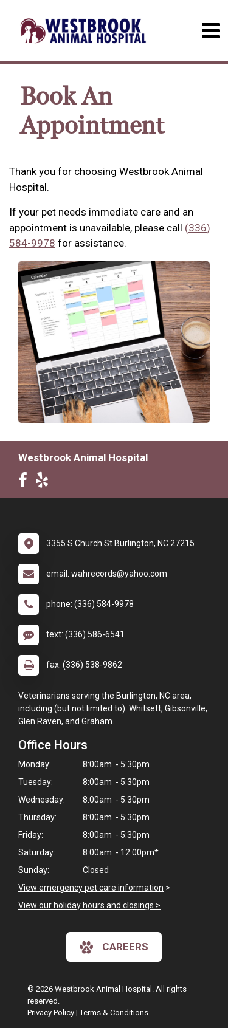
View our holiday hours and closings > (89, 905)
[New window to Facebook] (25, 482)
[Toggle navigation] (210, 30)
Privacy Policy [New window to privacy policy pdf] (50, 1012)
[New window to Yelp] (45, 482)
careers (114, 947)
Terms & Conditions (114, 1012)
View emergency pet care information (91, 888)
